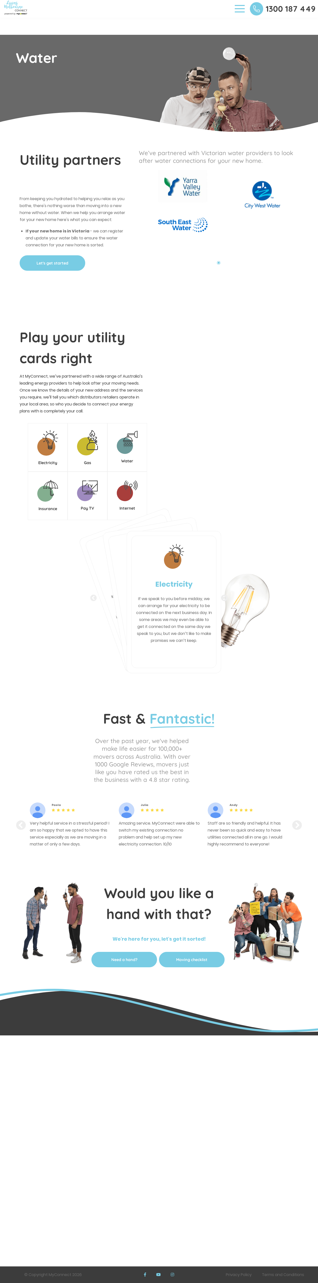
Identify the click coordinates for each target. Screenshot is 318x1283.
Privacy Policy (239, 1275)
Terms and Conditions (283, 1275)
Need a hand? (124, 959)
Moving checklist (191, 959)
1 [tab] (218, 263)
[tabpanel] (179, 213)
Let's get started (52, 263)
